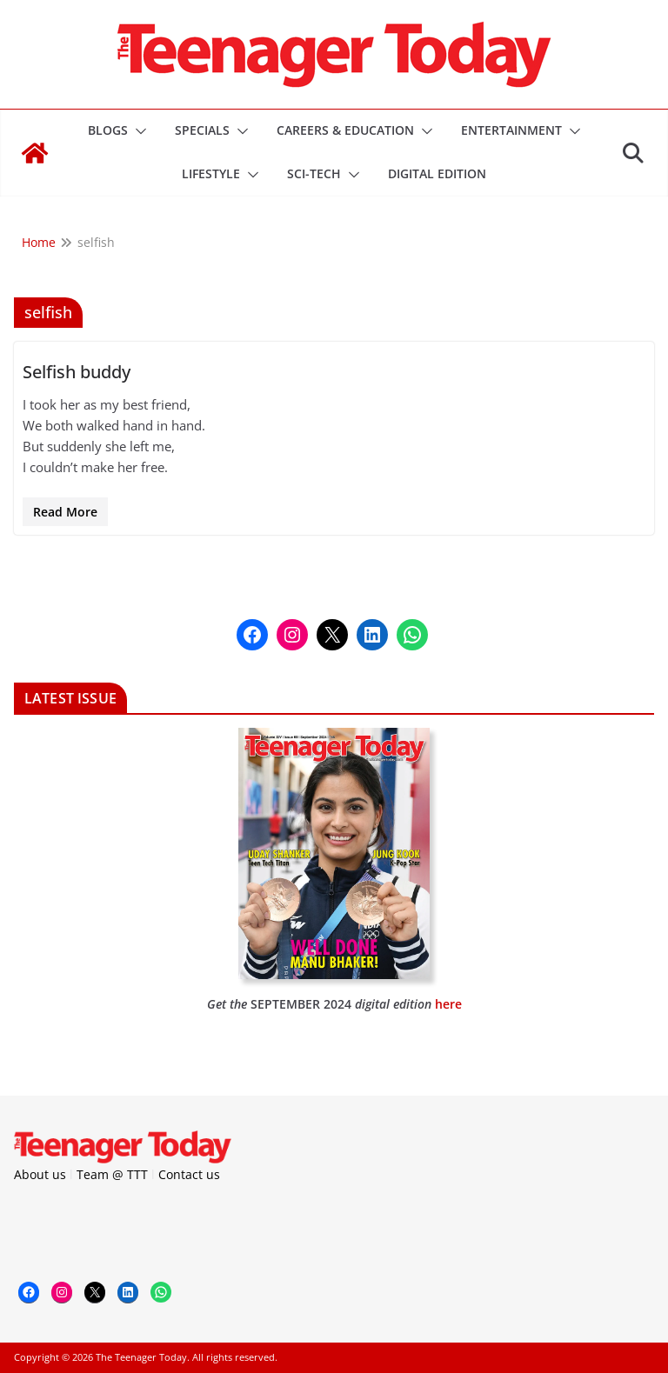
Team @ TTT (112, 1174)
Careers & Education (345, 130)
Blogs (108, 130)
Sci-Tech (314, 173)
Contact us (189, 1174)
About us (40, 1174)
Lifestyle (211, 173)
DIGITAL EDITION (437, 173)
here (448, 1004)
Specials (202, 130)
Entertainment (511, 130)
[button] (137, 131)
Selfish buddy (76, 371)
